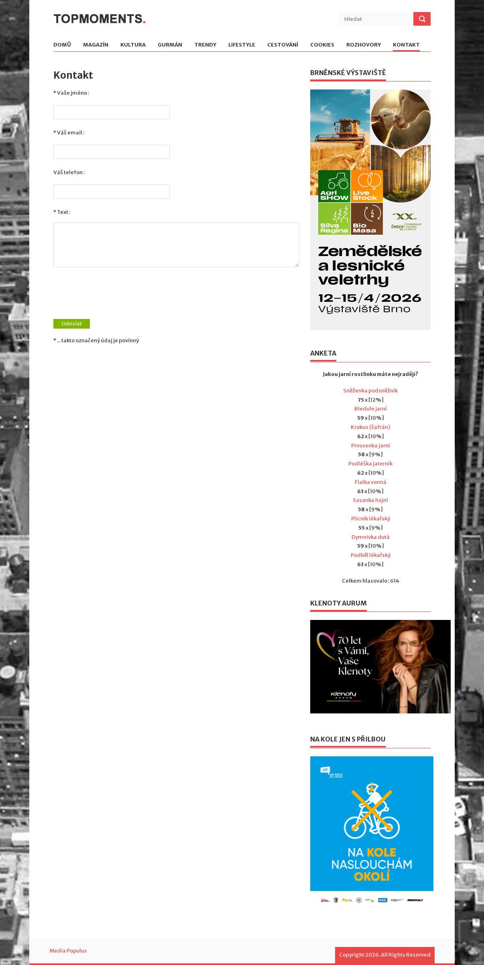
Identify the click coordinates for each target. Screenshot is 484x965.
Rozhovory (363, 45)
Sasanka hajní (370, 500)
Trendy (205, 45)
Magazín (95, 45)
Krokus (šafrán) (370, 427)
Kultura (133, 45)
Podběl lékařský (370, 555)
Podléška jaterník (370, 463)
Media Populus (68, 950)
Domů (62, 45)
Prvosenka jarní (370, 445)
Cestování (282, 45)
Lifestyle (241, 45)
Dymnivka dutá (371, 537)
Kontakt (406, 45)
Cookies (322, 45)
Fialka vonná (370, 482)
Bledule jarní (370, 408)
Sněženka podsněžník (370, 390)
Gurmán (170, 45)
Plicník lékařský (370, 518)
